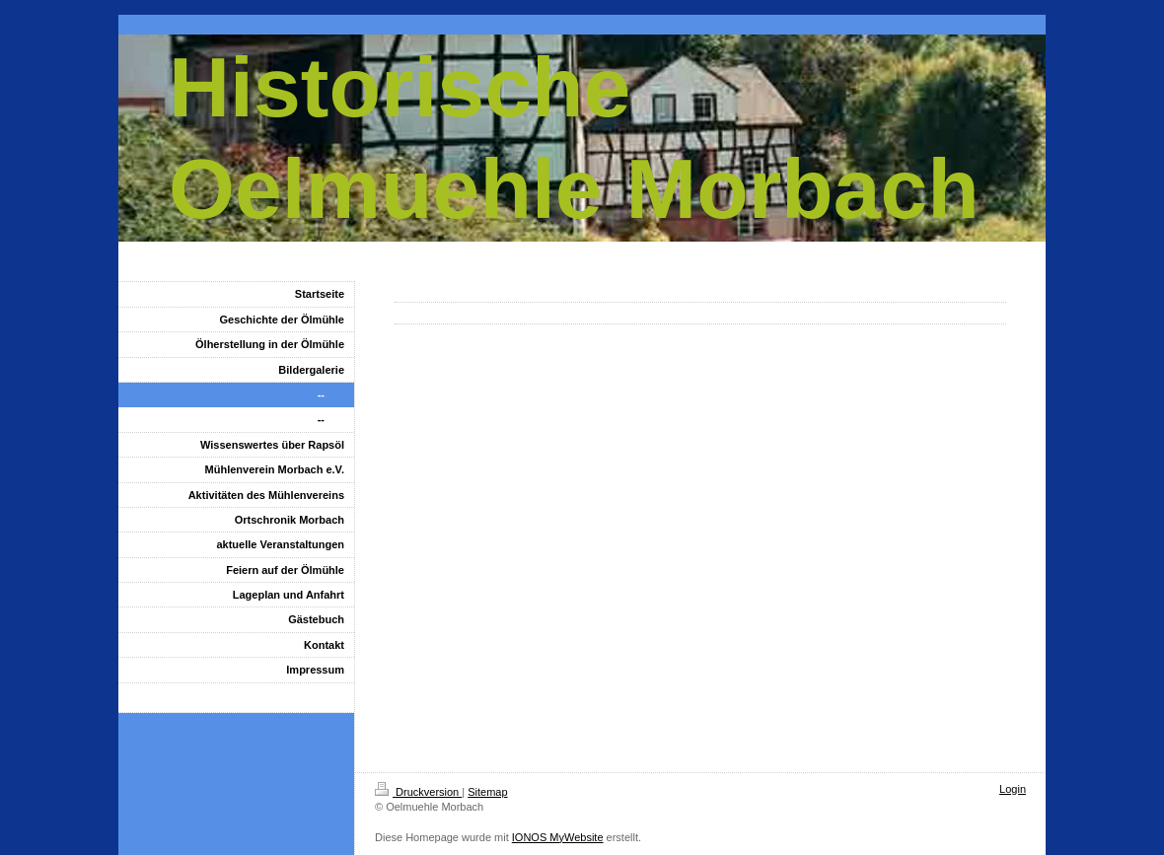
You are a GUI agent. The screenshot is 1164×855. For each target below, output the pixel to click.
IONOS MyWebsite (558, 837)
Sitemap (487, 792)
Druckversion (418, 792)
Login (1012, 789)
